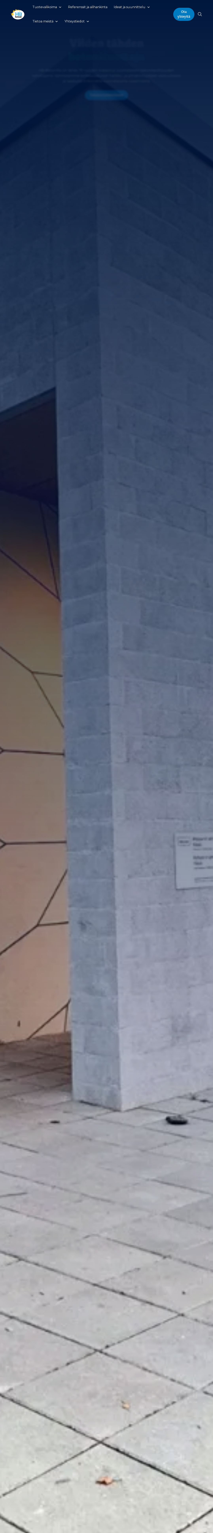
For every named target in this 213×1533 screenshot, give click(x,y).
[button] (47, 7)
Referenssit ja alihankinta (87, 7)
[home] (18, 14)
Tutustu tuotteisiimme (106, 95)
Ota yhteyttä (183, 14)
